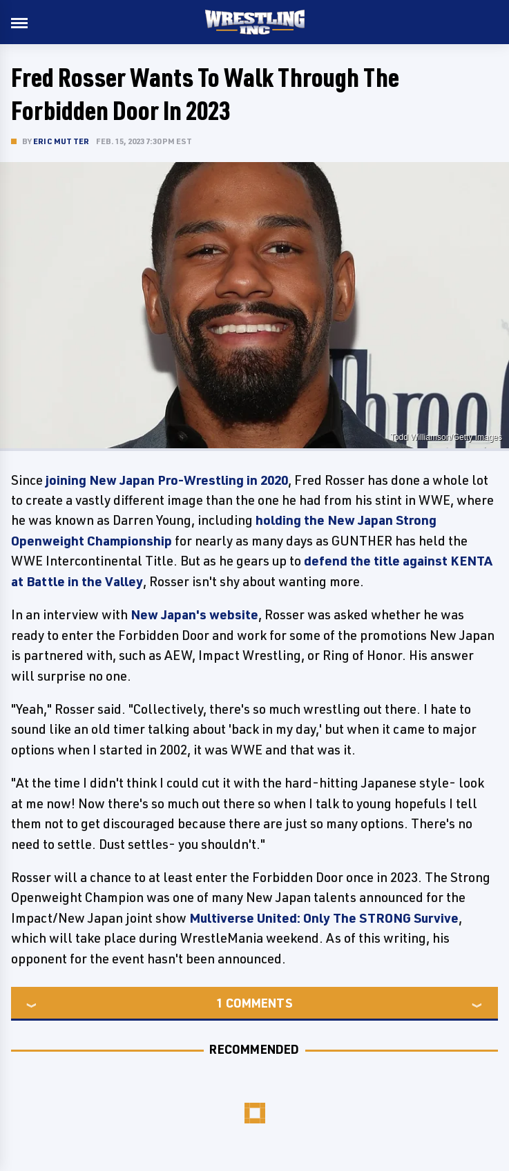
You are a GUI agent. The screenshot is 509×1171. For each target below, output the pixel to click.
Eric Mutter (61, 141)
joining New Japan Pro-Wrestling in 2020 (167, 480)
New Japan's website (194, 614)
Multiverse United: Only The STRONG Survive (324, 918)
